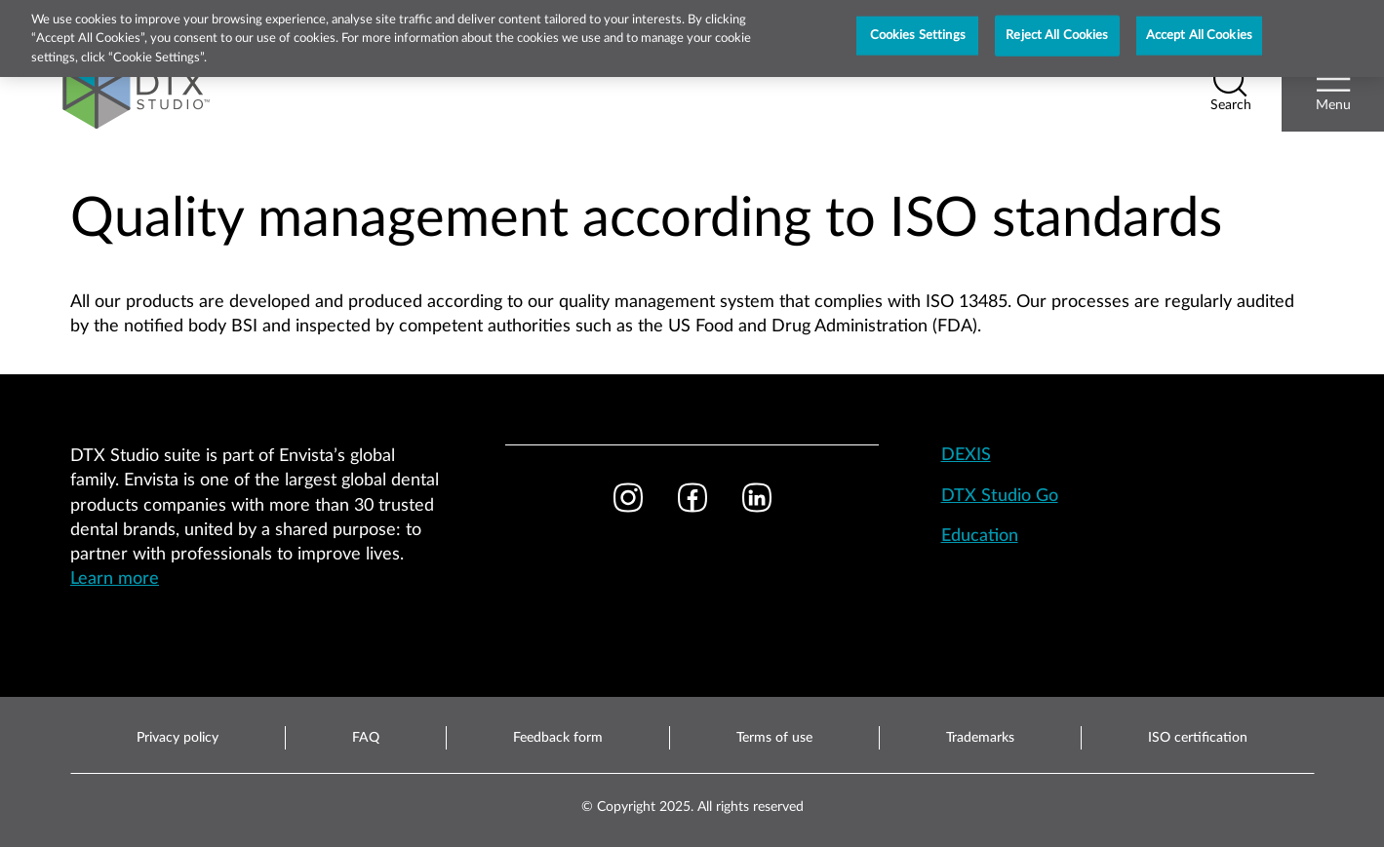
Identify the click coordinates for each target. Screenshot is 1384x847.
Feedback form (558, 738)
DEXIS (966, 455)
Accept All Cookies (1199, 27)
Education (979, 536)
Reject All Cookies (1057, 27)
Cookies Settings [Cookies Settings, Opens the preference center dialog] (918, 27)
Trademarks (980, 738)
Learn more (114, 579)
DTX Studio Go (999, 496)
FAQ (365, 738)
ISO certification (1197, 738)
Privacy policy (177, 738)
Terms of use (774, 738)
